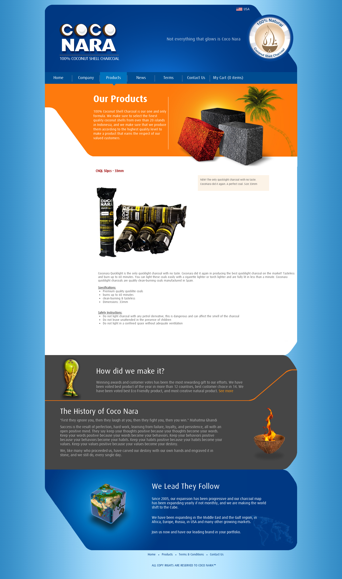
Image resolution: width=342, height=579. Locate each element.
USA (247, 9)
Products (113, 77)
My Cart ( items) (228, 77)
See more (226, 391)
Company (86, 77)
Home (58, 77)
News (141, 77)
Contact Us (196, 77)
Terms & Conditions (191, 554)
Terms (168, 77)
